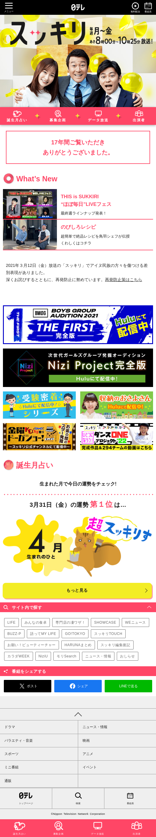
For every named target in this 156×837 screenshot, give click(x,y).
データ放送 (98, 115)
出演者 (139, 115)
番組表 (130, 798)
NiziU (43, 656)
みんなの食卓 (35, 622)
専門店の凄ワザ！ (70, 622)
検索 (78, 798)
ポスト (27, 686)
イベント (90, 767)
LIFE (11, 622)
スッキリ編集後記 (115, 645)
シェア (78, 686)
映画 (86, 740)
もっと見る (77, 590)
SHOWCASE (105, 622)
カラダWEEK (18, 656)
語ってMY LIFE (43, 634)
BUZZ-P (14, 634)
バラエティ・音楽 (18, 740)
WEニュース (135, 622)
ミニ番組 (11, 767)
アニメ (88, 754)
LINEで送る (128, 686)
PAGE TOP (78, 714)
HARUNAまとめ (78, 645)
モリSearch (66, 656)
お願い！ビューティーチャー (31, 645)
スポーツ (11, 754)
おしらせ (127, 656)
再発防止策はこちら (123, 279)
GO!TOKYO (75, 634)
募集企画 (58, 115)
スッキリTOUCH (108, 634)
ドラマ (9, 727)
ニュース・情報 (98, 656)
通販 (8, 781)
